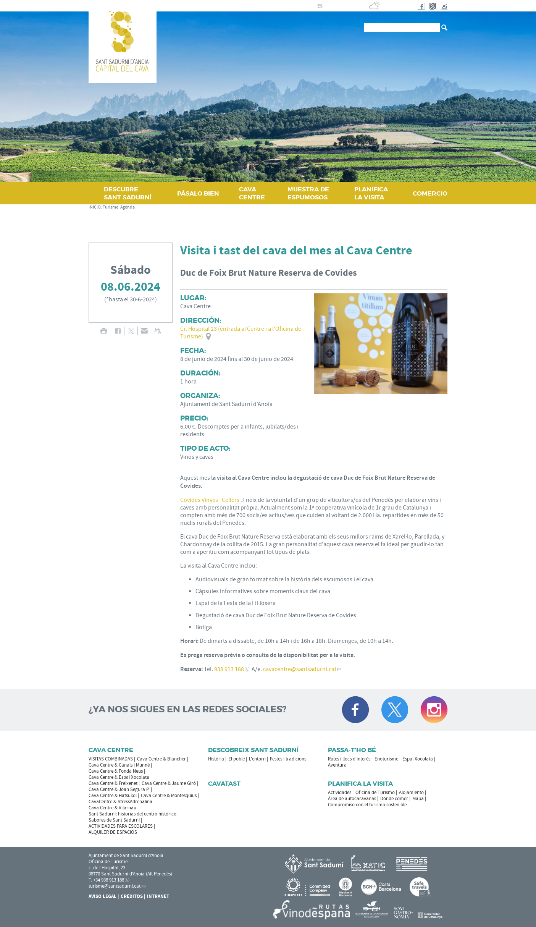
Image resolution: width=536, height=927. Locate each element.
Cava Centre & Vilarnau (112, 808)
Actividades (339, 792)
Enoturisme (386, 759)
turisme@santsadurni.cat (114, 886)
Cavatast (224, 784)
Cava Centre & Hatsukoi (113, 796)
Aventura (337, 765)
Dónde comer (394, 799)
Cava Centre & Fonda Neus (116, 771)
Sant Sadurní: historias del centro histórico (132, 814)
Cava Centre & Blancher (161, 759)
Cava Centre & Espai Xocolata (119, 777)
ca (311, 6)
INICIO (95, 207)
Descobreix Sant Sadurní (253, 750)
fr (329, 6)
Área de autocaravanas (352, 799)
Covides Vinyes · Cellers (209, 500)
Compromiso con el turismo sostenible (367, 805)
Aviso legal (102, 896)
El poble (236, 759)
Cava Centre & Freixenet (113, 783)
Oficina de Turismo (375, 792)
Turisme (110, 207)
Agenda (127, 207)
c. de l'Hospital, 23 (107, 868)
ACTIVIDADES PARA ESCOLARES (121, 826)
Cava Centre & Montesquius (169, 796)
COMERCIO (430, 193)
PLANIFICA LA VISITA (371, 193)
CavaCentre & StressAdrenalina (120, 802)
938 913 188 (229, 669)
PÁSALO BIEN (198, 193)
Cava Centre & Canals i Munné (119, 765)
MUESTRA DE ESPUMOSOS (308, 193)
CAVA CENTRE (252, 193)
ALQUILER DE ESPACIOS (113, 832)
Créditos (132, 896)
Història (216, 759)
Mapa (418, 799)
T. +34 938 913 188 (106, 880)
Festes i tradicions (288, 759)
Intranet (158, 896)
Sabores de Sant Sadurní (114, 820)
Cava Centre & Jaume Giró (169, 783)
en (338, 6)
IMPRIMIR (103, 331)
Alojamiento (411, 792)
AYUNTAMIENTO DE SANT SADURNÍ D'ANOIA (247, 5)
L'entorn (257, 759)
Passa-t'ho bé (352, 750)
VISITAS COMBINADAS (111, 759)
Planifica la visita (360, 784)
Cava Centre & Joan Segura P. (119, 789)
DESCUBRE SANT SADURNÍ (128, 193)
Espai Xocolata (417, 759)
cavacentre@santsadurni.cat (299, 669)
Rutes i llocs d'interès (349, 759)
